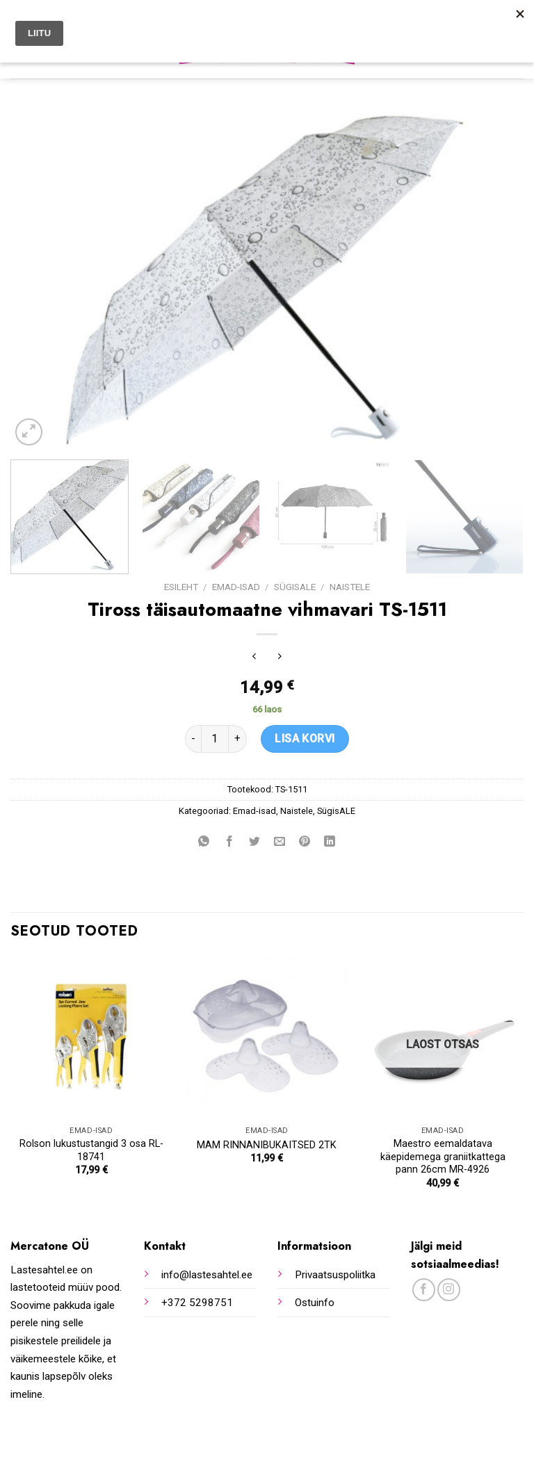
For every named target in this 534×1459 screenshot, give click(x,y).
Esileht (181, 586)
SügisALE (295, 586)
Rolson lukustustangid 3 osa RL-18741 (91, 1150)
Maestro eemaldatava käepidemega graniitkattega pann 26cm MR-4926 (442, 1156)
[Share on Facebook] (229, 842)
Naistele (350, 586)
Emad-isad (236, 586)
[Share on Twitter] (254, 842)
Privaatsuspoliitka (335, 1275)
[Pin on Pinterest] (304, 842)
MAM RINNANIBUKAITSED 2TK (267, 1145)
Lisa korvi (305, 738)
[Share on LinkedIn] (329, 842)
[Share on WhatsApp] (204, 842)
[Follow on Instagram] (448, 1289)
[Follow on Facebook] (423, 1289)
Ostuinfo (314, 1302)
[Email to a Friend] (279, 842)
